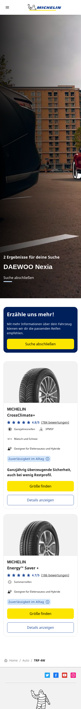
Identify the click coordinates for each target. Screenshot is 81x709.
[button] (38, 422)
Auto (25, 660)
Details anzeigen (40, 500)
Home (11, 660)
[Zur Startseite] (44, 7)
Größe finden (40, 486)
